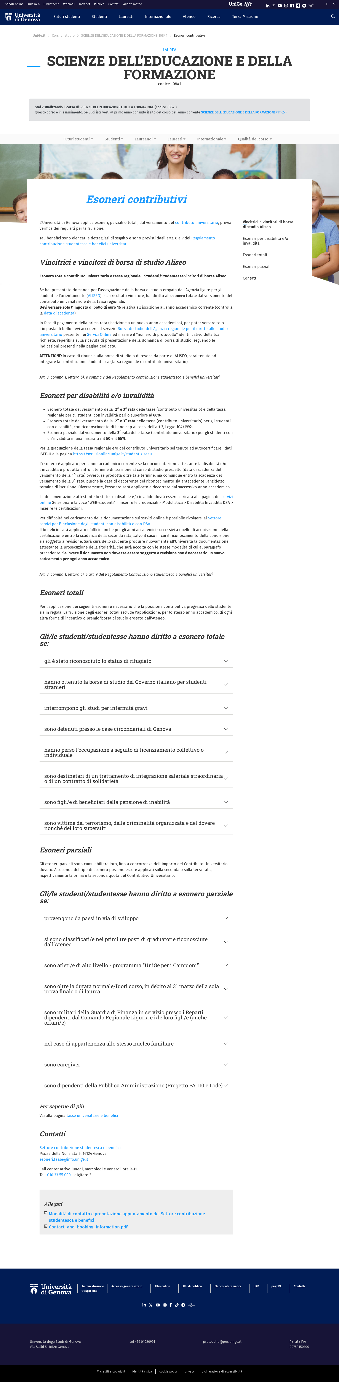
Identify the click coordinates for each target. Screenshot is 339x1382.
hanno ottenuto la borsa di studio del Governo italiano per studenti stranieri (125, 684)
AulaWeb (33, 4)
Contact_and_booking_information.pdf (88, 1226)
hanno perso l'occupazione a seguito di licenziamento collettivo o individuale (124, 752)
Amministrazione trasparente (90, 1289)
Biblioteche (51, 4)
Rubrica (99, 4)
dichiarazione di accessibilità (222, 1371)
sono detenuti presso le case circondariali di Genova (107, 728)
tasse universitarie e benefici (92, 1115)
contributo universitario (196, 222)
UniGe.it (39, 35)
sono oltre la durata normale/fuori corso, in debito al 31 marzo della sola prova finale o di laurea (131, 989)
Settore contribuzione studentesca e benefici (80, 1147)
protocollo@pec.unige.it (222, 1342)
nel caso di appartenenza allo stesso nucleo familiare (109, 1043)
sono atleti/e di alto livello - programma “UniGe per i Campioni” (121, 965)
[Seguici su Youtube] (279, 5)
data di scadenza (59, 313)
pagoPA (276, 1286)
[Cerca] (333, 16)
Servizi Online (99, 334)
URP (256, 1286)
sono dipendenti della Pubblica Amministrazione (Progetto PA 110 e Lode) (133, 1085)
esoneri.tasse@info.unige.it (64, 1159)
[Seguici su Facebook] (292, 5)
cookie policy (168, 1371)
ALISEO (94, 295)
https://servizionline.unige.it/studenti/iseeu (112, 454)
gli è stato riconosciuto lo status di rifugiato (97, 660)
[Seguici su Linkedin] (267, 5)
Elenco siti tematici (227, 1286)
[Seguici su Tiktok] (298, 5)
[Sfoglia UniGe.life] (242, 4)
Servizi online (14, 4)
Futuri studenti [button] (76, 139)
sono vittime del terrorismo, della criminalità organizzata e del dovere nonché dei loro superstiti (129, 825)
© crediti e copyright (111, 1371)
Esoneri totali (255, 255)
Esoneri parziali (256, 266)
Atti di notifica (192, 1286)
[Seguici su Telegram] (304, 5)
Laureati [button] (175, 139)
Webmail (69, 4)
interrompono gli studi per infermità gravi (96, 707)
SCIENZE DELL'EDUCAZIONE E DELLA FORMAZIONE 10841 (124, 35)
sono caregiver (62, 1064)
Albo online (162, 1286)
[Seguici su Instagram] (286, 5)
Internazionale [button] (210, 139)
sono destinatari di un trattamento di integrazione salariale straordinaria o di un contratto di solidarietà (133, 778)
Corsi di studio (63, 35)
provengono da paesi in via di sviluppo (91, 918)
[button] (67, 17)
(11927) (243, 112)
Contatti (113, 4)
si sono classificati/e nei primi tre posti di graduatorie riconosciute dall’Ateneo (126, 942)
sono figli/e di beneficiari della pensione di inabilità (107, 802)
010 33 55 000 (59, 1175)
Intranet (84, 4)
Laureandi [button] (144, 139)
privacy (190, 1371)
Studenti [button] (112, 139)
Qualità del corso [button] (253, 139)
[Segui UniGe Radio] (311, 5)
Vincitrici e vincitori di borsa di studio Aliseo (268, 224)
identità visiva (142, 1371)
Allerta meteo (132, 4)
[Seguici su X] (273, 5)
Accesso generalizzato (126, 1286)
